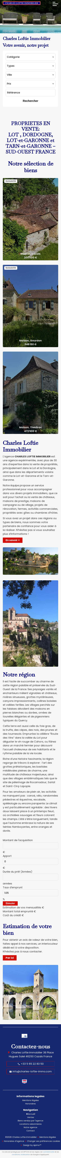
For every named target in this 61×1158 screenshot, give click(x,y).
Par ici (10, 957)
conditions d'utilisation (21, 1154)
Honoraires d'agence (14, 1141)
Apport (7, 856)
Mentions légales (47, 1137)
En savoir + (13, 540)
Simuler (10, 903)
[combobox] (30, 56)
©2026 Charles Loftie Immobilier (21, 1137)
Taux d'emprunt (12, 887)
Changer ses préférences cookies (43, 1141)
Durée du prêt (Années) (17, 871)
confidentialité (48, 1152)
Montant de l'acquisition (18, 840)
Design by (32, 1145)
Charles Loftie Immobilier (26, 1052)
